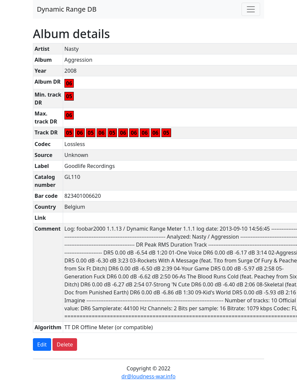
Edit (42, 344)
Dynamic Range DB (66, 9)
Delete (65, 344)
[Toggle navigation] (251, 9)
